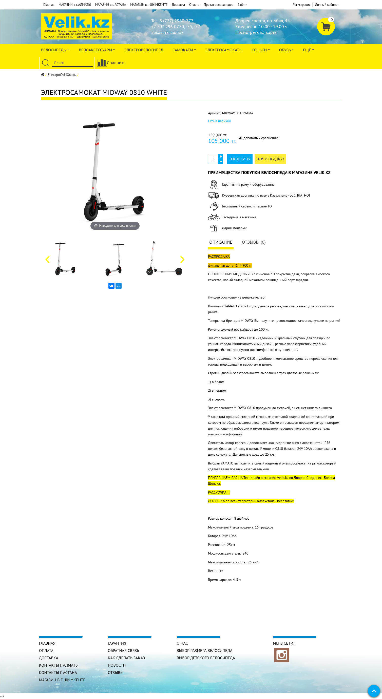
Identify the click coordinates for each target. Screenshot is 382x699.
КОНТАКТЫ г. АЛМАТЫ (59, 665)
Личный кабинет (327, 5)
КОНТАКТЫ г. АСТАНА (58, 672)
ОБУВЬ (286, 49)
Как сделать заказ (126, 657)
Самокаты (184, 49)
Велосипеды (55, 49)
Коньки (261, 49)
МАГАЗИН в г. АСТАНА (110, 5)
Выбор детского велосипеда (206, 657)
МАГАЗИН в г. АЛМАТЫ (75, 5)
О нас (182, 643)
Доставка (178, 5)
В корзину (240, 158)
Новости (117, 665)
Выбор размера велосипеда (205, 650)
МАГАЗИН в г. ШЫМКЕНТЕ (148, 5)
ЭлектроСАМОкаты (223, 49)
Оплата (194, 5)
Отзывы (116, 672)
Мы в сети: (283, 643)
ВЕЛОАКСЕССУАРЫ (97, 49)
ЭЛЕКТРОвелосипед (143, 49)
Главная (48, 5)
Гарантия (117, 643)
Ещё (242, 5)
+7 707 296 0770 (167, 26)
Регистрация (302, 5)
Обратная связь (123, 650)
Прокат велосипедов (218, 5)
